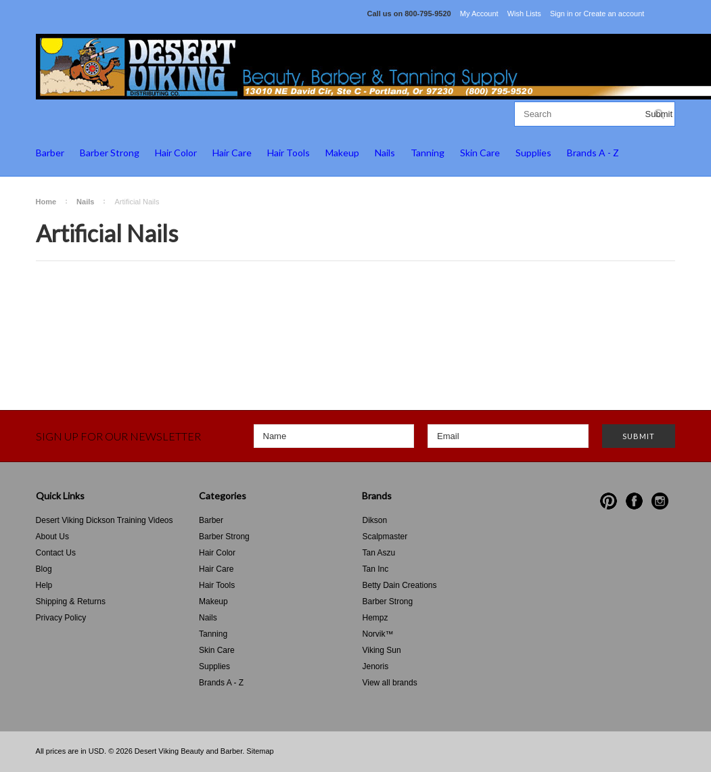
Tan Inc (375, 569)
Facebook (634, 501)
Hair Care (232, 152)
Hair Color (176, 152)
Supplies (533, 152)
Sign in (561, 13)
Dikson (374, 520)
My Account (479, 13)
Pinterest (608, 501)
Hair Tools (288, 152)
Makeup (342, 152)
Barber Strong (109, 152)
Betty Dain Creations (399, 585)
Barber (50, 152)
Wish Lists (524, 13)
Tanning (427, 152)
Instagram (659, 501)
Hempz (375, 617)
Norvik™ (377, 634)
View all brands (389, 682)
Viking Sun (381, 650)
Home (46, 202)
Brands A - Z (593, 152)
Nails (385, 152)
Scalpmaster (384, 536)
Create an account (613, 13)
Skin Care (480, 152)
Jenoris (375, 666)
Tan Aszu (378, 553)
